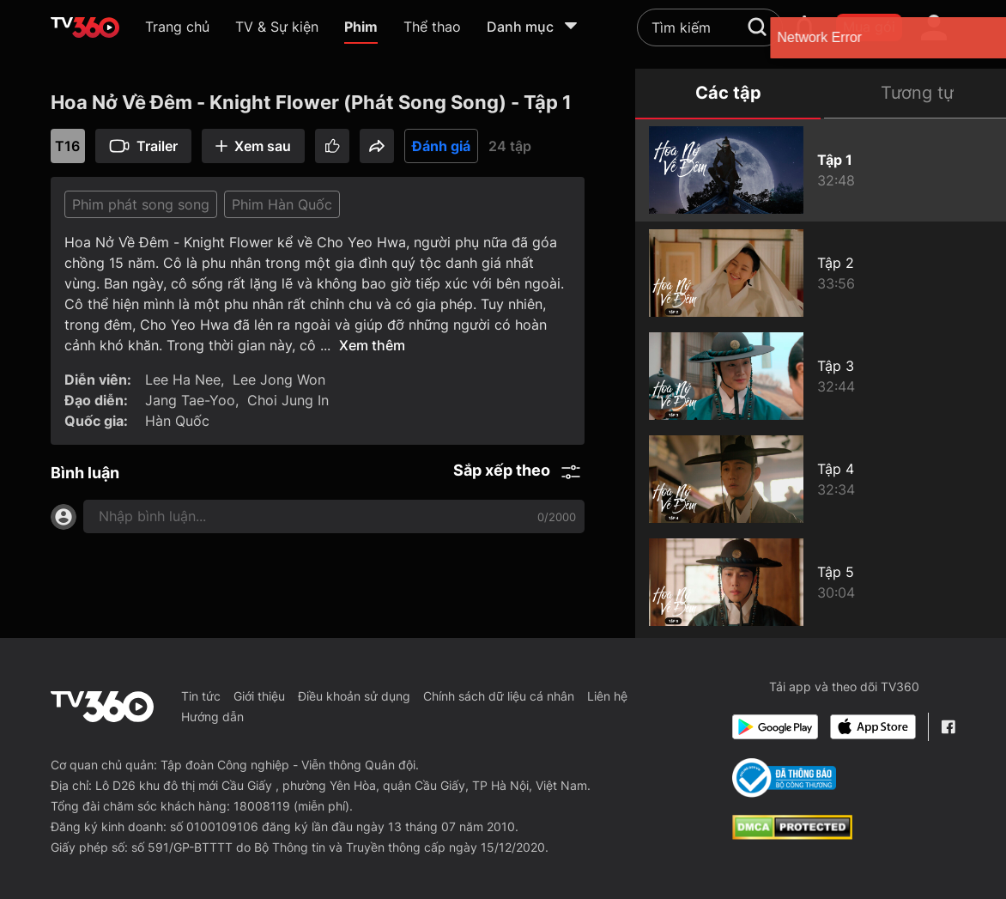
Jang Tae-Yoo (190, 400)
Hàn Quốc (177, 420)
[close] (976, 37)
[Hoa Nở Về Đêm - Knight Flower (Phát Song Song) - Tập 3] (820, 376)
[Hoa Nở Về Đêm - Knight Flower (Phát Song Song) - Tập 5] (820, 582)
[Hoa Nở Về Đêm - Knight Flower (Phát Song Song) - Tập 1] (820, 170)
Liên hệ (607, 696)
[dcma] (792, 834)
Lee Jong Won (279, 379)
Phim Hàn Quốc (282, 204)
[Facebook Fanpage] (948, 727)
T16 (67, 146)
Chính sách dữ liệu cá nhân (498, 696)
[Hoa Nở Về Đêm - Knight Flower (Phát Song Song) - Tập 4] (820, 479)
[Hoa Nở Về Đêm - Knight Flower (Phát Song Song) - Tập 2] (820, 273)
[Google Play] (775, 727)
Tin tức (201, 696)
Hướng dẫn (212, 716)
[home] (85, 27)
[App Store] (873, 727)
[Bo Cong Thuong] (784, 778)
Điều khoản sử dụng (354, 696)
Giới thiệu (259, 696)
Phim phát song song (140, 204)
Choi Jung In (288, 400)
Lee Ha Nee (183, 379)
